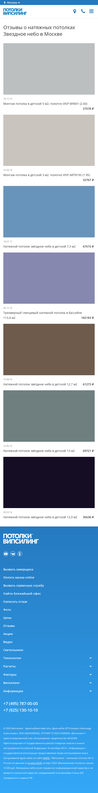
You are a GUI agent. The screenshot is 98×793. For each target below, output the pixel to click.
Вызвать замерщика (18, 569)
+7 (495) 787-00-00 (20, 703)
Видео (8, 642)
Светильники (13, 650)
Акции (8, 634)
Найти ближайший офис (22, 593)
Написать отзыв (15, 602)
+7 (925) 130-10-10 (20, 710)
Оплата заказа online (18, 577)
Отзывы (9, 626)
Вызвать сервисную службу (23, 585)
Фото (7, 610)
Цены (7, 618)
